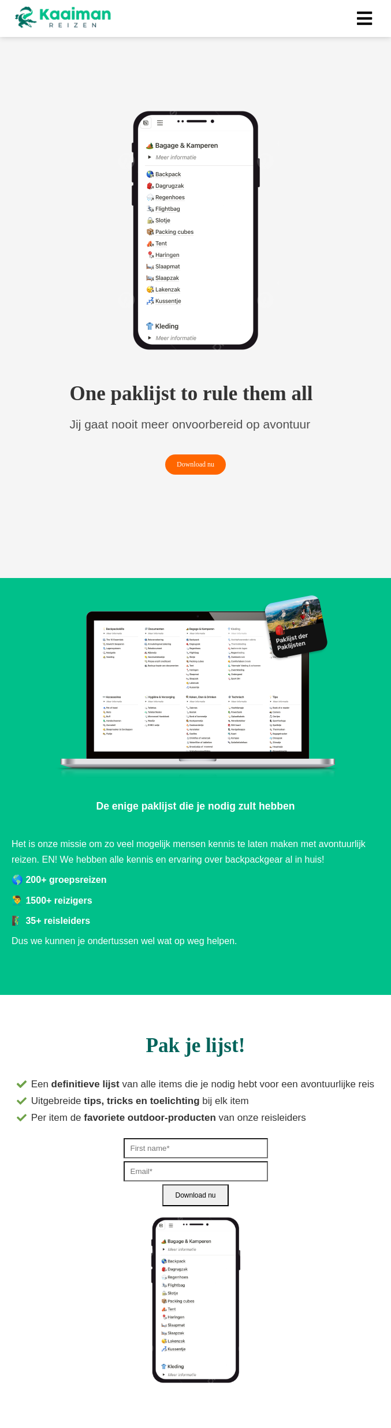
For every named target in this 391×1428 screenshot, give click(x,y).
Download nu (195, 1195)
